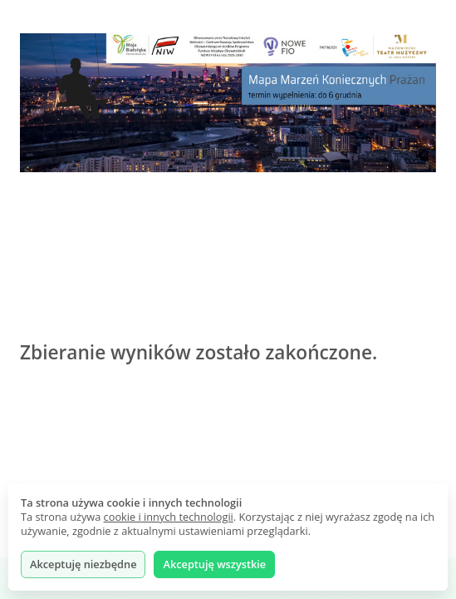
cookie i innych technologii (168, 516)
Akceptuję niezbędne (83, 564)
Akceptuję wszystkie (214, 564)
